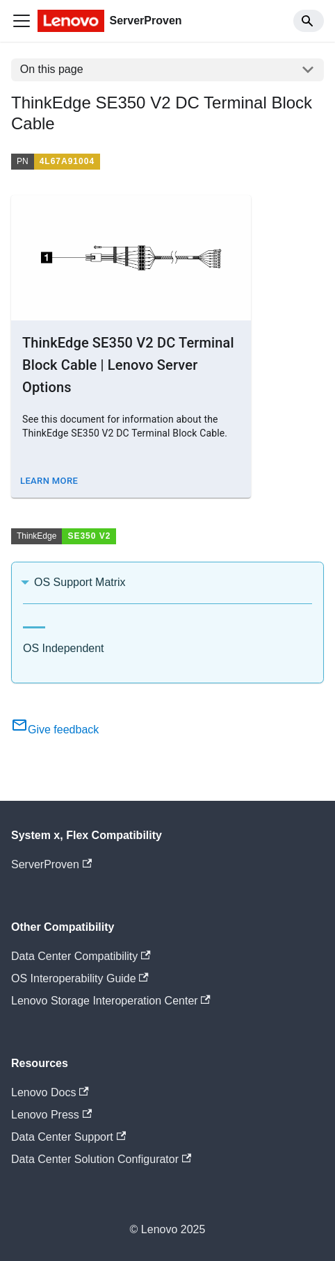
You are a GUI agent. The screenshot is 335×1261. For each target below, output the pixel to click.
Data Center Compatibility (81, 956)
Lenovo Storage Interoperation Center (111, 1001)
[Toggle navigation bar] (21, 20)
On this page (51, 69)
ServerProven (51, 864)
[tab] (34, 621)
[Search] (308, 21)
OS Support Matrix (80, 582)
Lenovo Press (51, 1115)
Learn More (49, 480)
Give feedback (55, 729)
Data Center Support (68, 1137)
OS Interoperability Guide (80, 978)
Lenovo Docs (50, 1092)
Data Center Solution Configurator (101, 1159)
